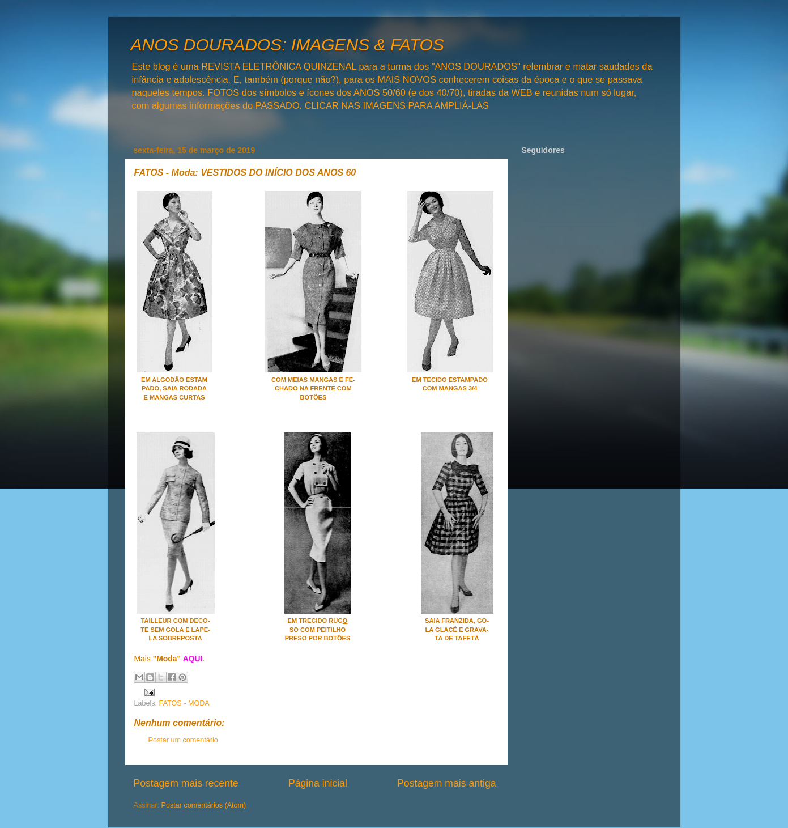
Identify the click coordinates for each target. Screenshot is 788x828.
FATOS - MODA (184, 703)
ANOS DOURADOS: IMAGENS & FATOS (287, 44)
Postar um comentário (183, 740)
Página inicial (317, 783)
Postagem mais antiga (446, 783)
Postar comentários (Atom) (203, 805)
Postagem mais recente (186, 783)
